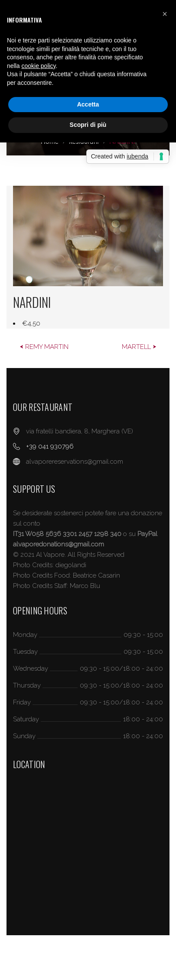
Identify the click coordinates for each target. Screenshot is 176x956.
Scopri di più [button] (88, 124)
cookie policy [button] (38, 65)
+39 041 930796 (50, 446)
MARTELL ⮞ (139, 347)
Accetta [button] (88, 104)
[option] (88, 257)
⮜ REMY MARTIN (44, 347)
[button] (165, 14)
